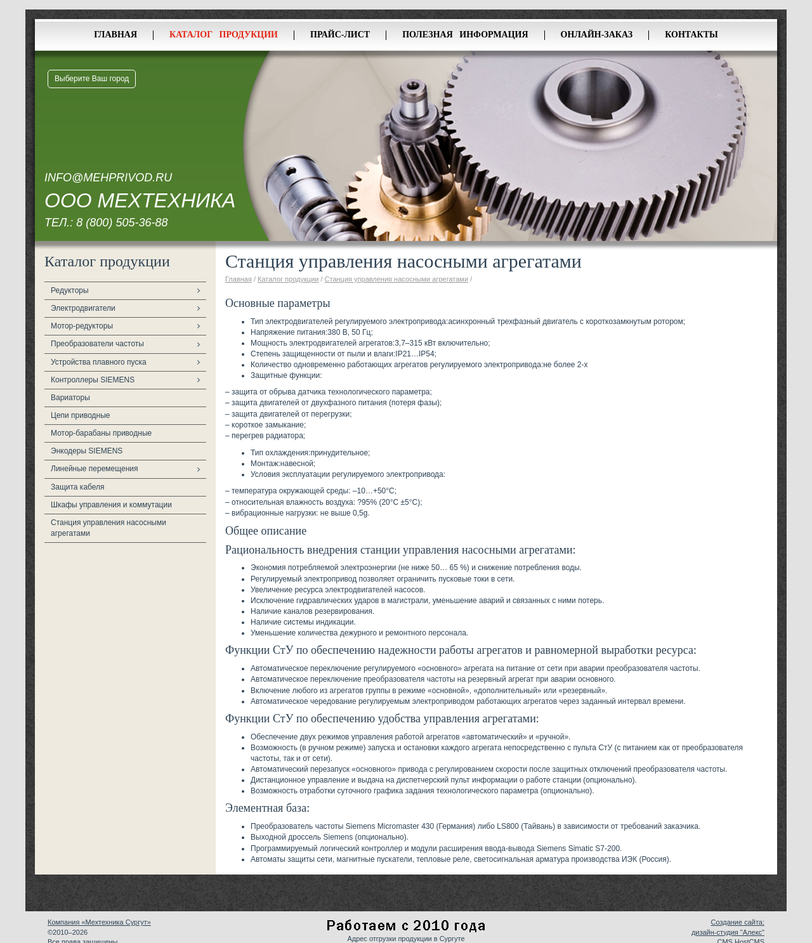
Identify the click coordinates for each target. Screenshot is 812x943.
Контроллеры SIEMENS (92, 379)
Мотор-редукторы (82, 326)
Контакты (691, 34)
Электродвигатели (83, 308)
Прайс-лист (340, 34)
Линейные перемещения (94, 468)
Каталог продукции (223, 34)
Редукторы (70, 290)
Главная (115, 34)
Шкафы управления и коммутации (111, 504)
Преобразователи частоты (97, 343)
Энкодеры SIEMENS (86, 450)
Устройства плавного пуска (99, 362)
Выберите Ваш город (92, 78)
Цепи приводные (80, 415)
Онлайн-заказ (597, 34)
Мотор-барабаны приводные (101, 433)
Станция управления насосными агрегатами (108, 528)
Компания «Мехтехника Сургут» (99, 922)
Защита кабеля (78, 487)
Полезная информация (465, 34)
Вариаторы (70, 397)
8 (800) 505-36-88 (121, 222)
